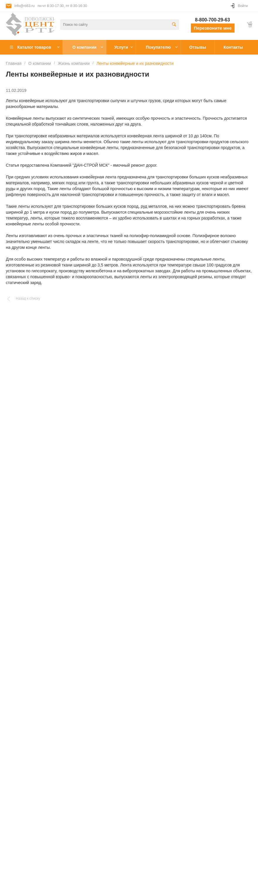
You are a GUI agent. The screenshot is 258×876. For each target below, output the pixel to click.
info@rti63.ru (24, 6)
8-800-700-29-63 (212, 19)
